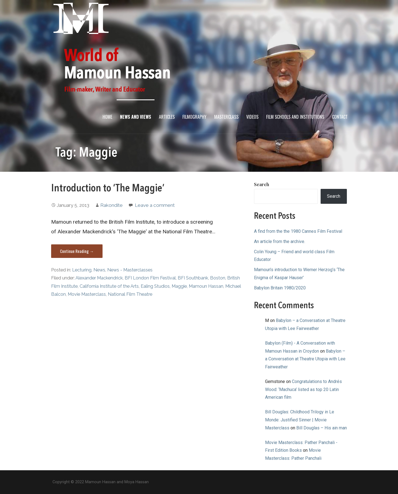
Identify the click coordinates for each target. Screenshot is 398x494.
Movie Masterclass (87, 294)
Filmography (194, 116)
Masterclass (226, 116)
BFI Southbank (193, 278)
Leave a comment (155, 205)
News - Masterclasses (130, 270)
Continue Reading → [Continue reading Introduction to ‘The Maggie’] (77, 251)
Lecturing (81, 270)
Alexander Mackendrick (99, 278)
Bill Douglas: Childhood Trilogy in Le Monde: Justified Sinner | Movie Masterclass (299, 419)
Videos (252, 116)
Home (107, 116)
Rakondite (111, 205)
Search (261, 184)
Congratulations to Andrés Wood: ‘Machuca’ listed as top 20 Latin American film (303, 389)
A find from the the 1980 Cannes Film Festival (298, 231)
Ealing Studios (155, 286)
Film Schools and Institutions (295, 116)
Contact (340, 116)
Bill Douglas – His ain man (321, 427)
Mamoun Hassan (206, 286)
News (99, 270)
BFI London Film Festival (150, 278)
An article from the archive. (279, 241)
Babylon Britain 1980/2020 (280, 287)
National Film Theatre (130, 294)
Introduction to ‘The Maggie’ (107, 188)
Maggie (179, 286)
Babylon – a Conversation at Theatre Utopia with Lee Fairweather (305, 359)
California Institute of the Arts (109, 286)
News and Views (135, 116)
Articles (167, 116)
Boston (217, 278)
